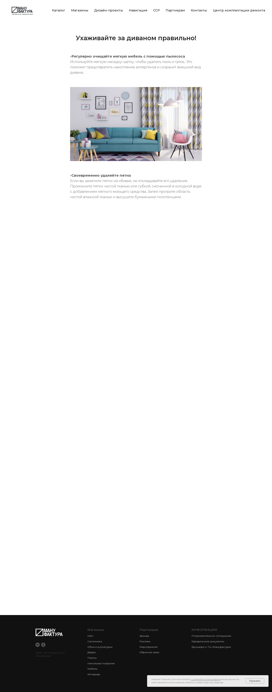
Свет (90, 635)
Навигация (138, 10)
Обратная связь (149, 652)
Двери (91, 652)
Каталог (58, 10)
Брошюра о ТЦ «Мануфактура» (211, 646)
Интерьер (93, 674)
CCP (156, 10)
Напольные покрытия (101, 663)
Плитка (91, 657)
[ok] (43, 645)
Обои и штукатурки (99, 646)
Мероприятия (148, 646)
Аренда (144, 635)
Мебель (92, 668)
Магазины (79, 10)
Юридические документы (208, 641)
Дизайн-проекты (108, 10)
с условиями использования (206, 679)
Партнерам (175, 10)
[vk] (37, 645)
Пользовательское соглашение (211, 635)
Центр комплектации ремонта (239, 10)
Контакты (199, 10)
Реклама (144, 641)
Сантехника (94, 641)
